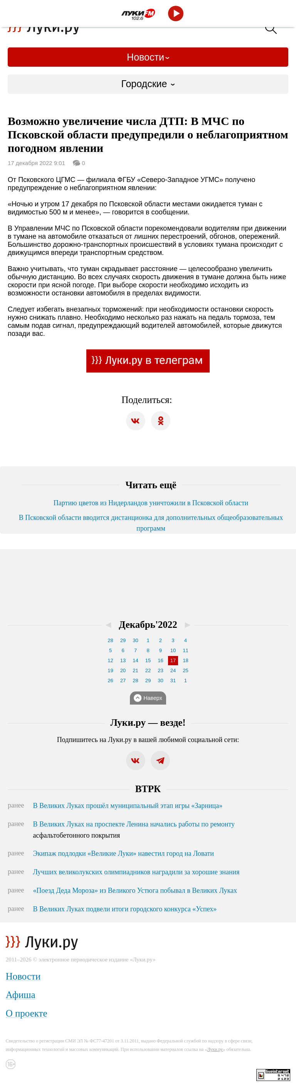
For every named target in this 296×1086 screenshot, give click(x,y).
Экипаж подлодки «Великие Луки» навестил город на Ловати (123, 853)
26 (110, 680)
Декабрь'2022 (148, 624)
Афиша (20, 995)
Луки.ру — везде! (147, 722)
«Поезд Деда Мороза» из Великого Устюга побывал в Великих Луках (135, 890)
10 (173, 650)
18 (185, 660)
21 (135, 670)
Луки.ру (215, 1049)
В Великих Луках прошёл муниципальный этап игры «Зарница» (128, 805)
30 (135, 640)
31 (173, 680)
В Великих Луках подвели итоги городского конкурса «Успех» (125, 909)
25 (185, 670)
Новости (145, 57)
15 (148, 660)
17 (173, 660)
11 (185, 650)
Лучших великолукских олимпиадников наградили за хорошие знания (136, 872)
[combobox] (148, 84)
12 (110, 660)
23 (160, 670)
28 (110, 640)
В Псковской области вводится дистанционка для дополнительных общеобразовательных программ (151, 523)
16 (160, 660)
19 (110, 670)
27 (123, 680)
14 (135, 660)
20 (123, 670)
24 (173, 670)
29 (123, 640)
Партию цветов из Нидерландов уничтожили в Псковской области (151, 503)
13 (123, 660)
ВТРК (148, 789)
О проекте (26, 1013)
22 (148, 670)
